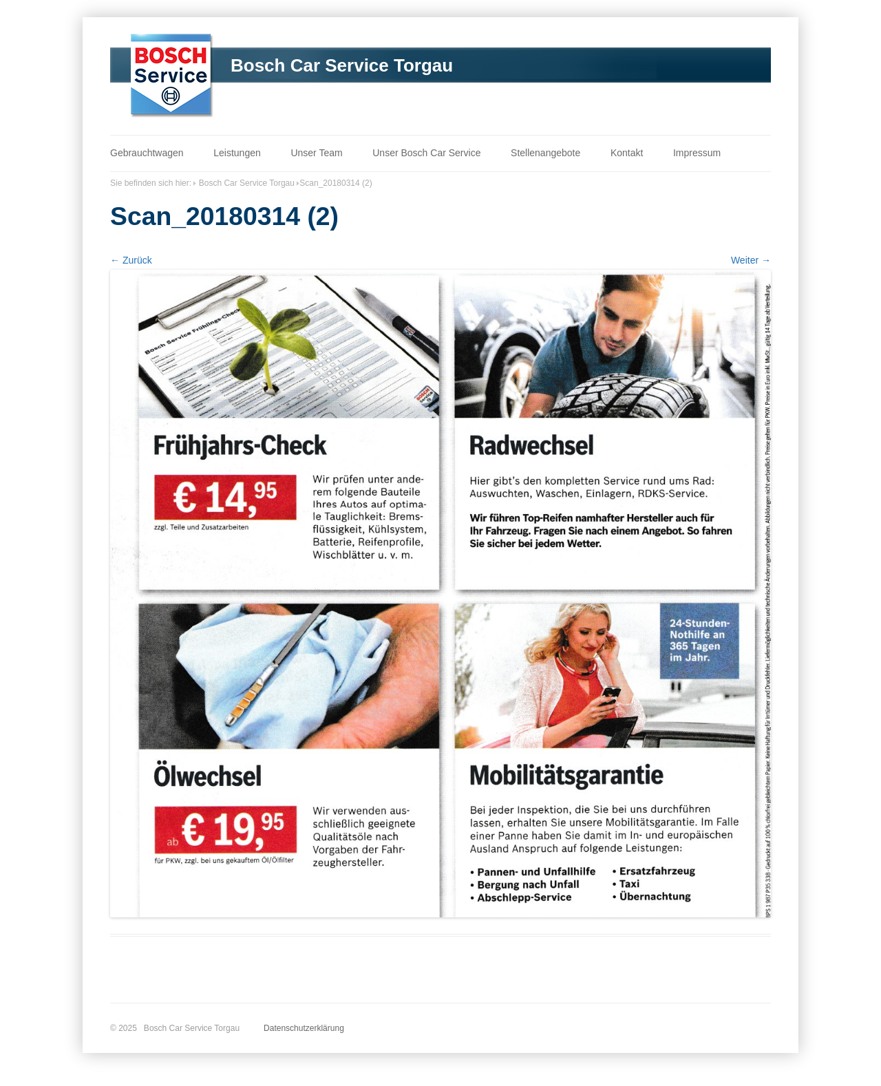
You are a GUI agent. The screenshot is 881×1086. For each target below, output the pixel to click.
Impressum (697, 152)
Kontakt (627, 152)
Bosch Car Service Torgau (342, 65)
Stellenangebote (545, 152)
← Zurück (131, 260)
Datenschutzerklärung (304, 1028)
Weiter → (751, 260)
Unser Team (316, 152)
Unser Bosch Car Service (426, 152)
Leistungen (237, 152)
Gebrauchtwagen (147, 152)
